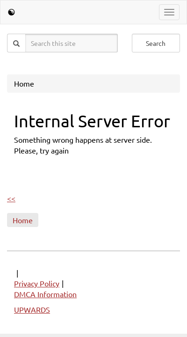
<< (11, 198)
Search (155, 43)
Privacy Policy (36, 283)
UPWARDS (32, 309)
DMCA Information (45, 294)
